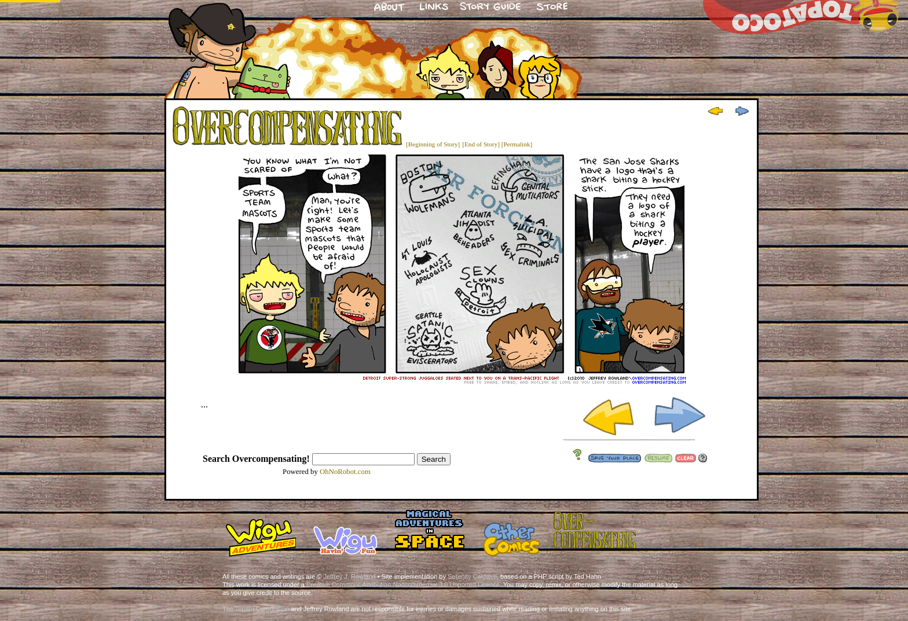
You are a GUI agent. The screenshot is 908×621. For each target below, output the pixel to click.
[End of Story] (481, 144)
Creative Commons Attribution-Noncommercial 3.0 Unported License (403, 584)
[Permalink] (516, 144)
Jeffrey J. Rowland (349, 576)
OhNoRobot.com (345, 472)
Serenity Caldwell (472, 576)
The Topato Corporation (255, 608)
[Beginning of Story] (433, 144)
